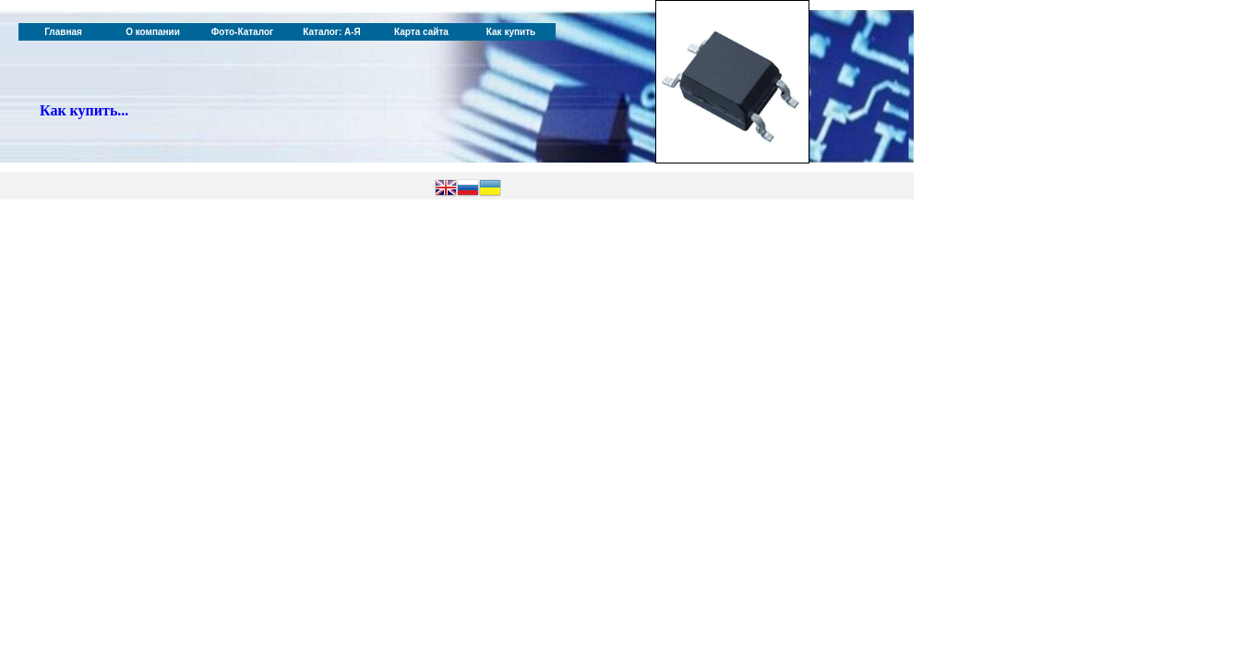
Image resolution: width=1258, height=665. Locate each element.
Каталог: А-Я (332, 32)
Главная (63, 32)
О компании (153, 32)
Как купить (510, 32)
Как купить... (84, 110)
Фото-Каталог (242, 32)
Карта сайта (421, 32)
